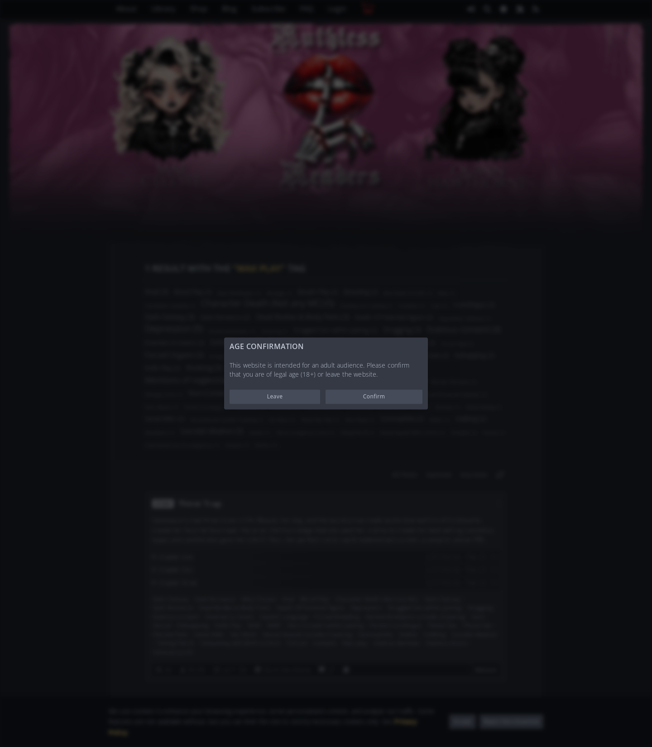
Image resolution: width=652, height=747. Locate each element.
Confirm (374, 397)
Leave (275, 397)
